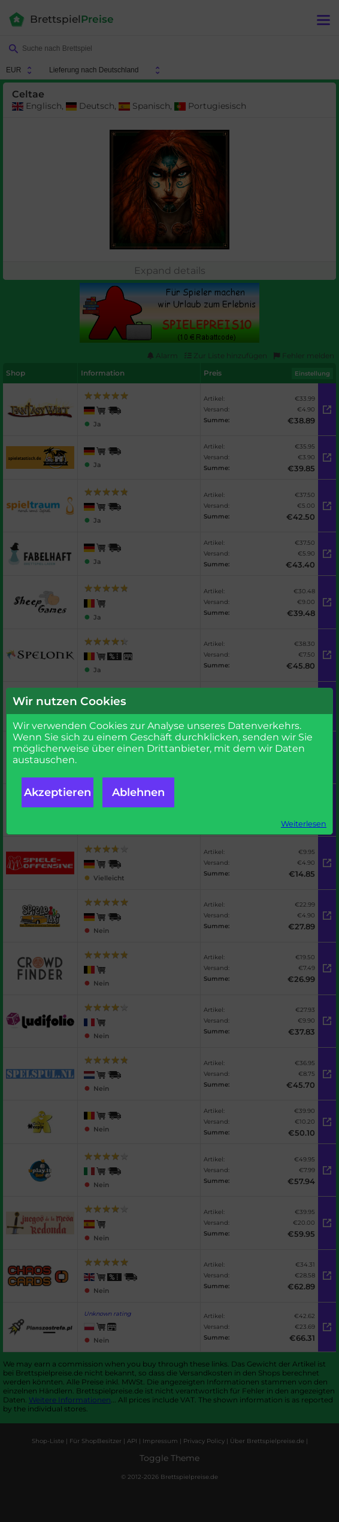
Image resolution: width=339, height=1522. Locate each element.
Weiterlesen (303, 823)
